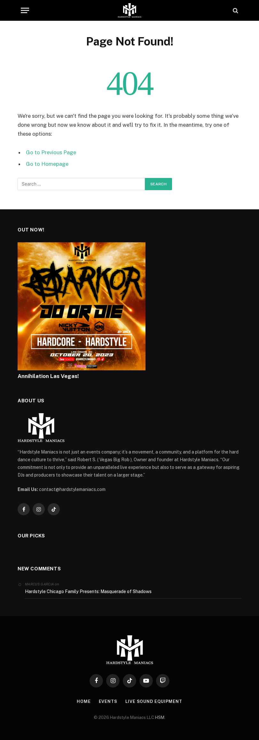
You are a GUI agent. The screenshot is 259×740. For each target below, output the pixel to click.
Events (107, 701)
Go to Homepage (47, 164)
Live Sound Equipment (153, 701)
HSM (159, 717)
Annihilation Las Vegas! (48, 376)
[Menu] (25, 10)
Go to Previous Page (51, 152)
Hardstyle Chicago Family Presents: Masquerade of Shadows (88, 591)
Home (84, 701)
